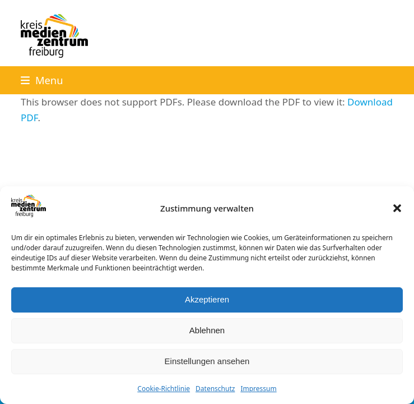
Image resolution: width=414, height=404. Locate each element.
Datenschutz (215, 388)
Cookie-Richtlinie (163, 388)
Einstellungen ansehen (207, 361)
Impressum (258, 388)
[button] (397, 208)
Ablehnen (207, 330)
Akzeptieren (207, 299)
